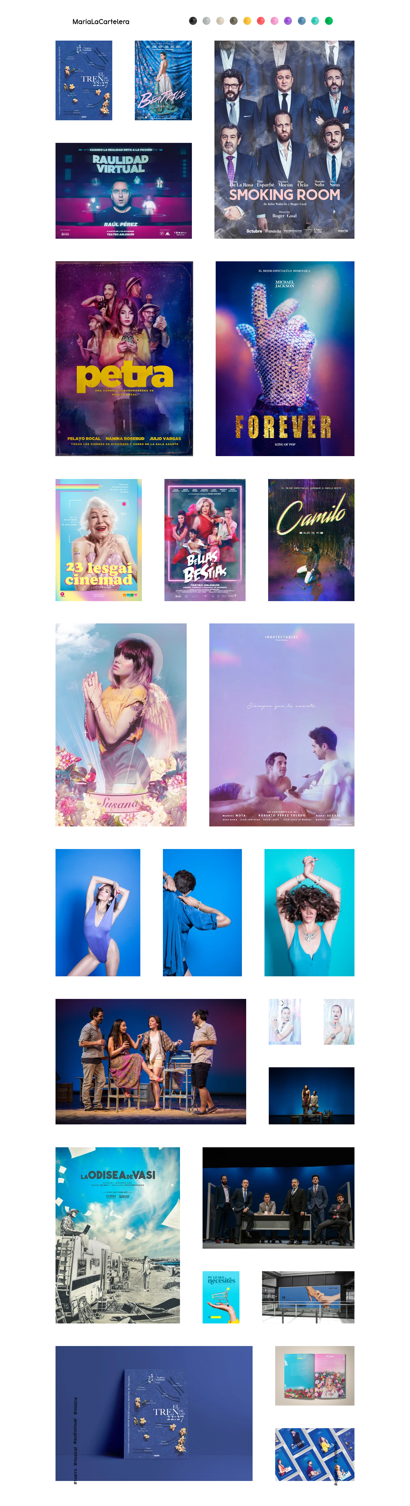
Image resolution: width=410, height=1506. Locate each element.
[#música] (75, 1405)
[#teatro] (75, 1476)
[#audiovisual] (75, 1431)
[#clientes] (335, 1475)
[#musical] (75, 1456)
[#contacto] (335, 1452)
